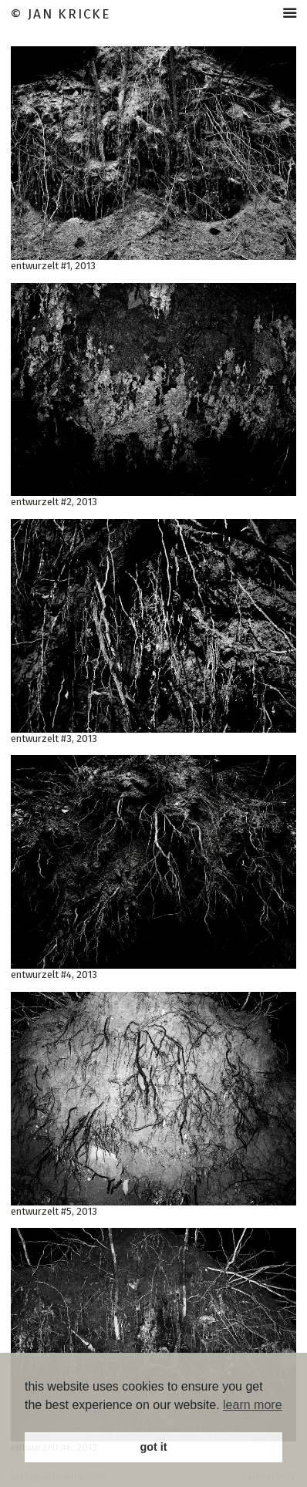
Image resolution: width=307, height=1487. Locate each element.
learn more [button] (252, 1404)
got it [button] (153, 1447)
